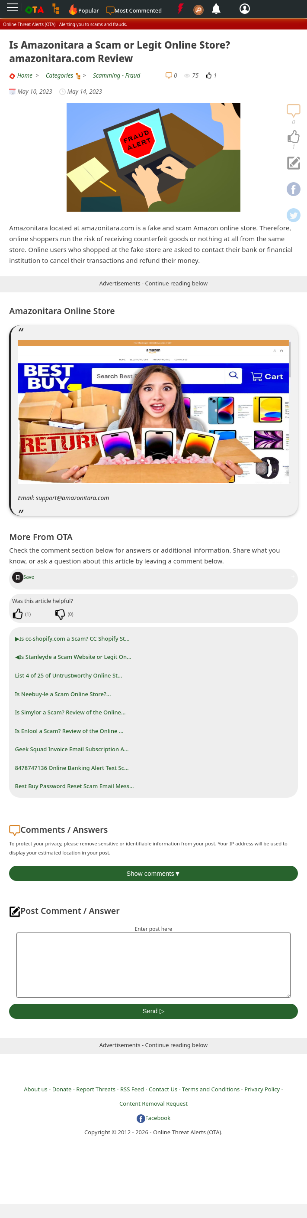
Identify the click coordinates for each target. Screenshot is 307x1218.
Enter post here (154, 929)
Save (23, 576)
